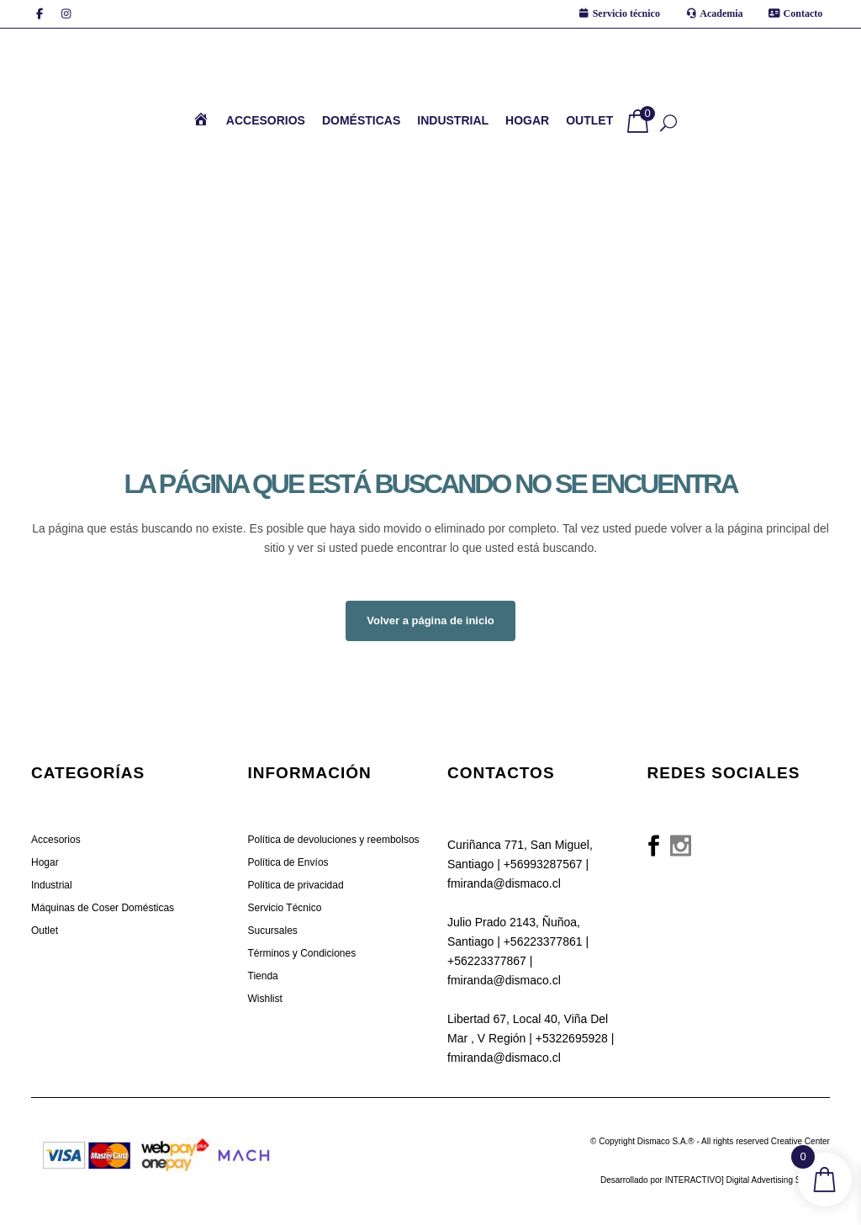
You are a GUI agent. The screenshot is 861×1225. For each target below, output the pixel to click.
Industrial (51, 885)
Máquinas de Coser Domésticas (102, 908)
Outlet (44, 930)
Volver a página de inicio (430, 620)
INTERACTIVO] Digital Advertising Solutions (747, 1180)
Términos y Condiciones (302, 953)
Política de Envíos (288, 862)
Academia (721, 13)
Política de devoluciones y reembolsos (334, 839)
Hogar (45, 862)
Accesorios (56, 839)
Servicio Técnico (285, 908)
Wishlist (265, 998)
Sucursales (273, 930)
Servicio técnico (626, 13)
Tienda (263, 976)
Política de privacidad (296, 885)
